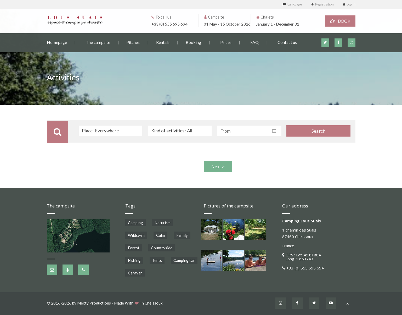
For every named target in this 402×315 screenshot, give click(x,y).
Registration (324, 4)
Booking (193, 41)
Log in (351, 4)
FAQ (254, 41)
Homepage (57, 41)
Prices (225, 41)
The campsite (98, 41)
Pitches (133, 41)
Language (294, 4)
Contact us (287, 41)
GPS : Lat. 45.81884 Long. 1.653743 (301, 256)
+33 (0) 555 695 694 (169, 23)
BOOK (340, 21)
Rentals (162, 41)
